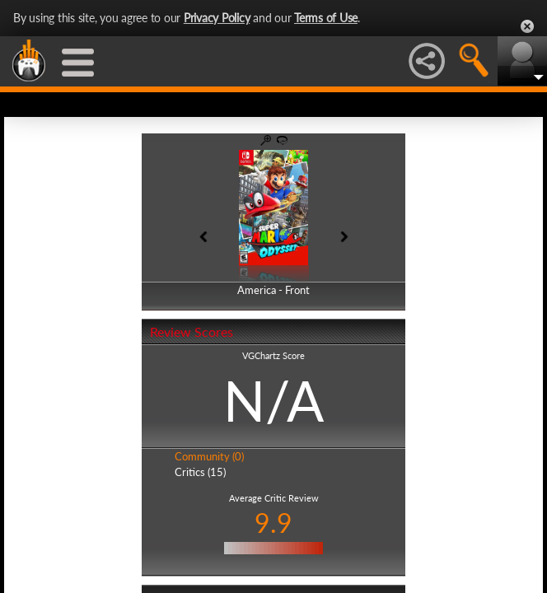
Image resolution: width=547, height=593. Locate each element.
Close (527, 26)
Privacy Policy (217, 18)
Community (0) (209, 456)
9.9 (273, 523)
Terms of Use (326, 18)
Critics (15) (200, 472)
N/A (273, 400)
